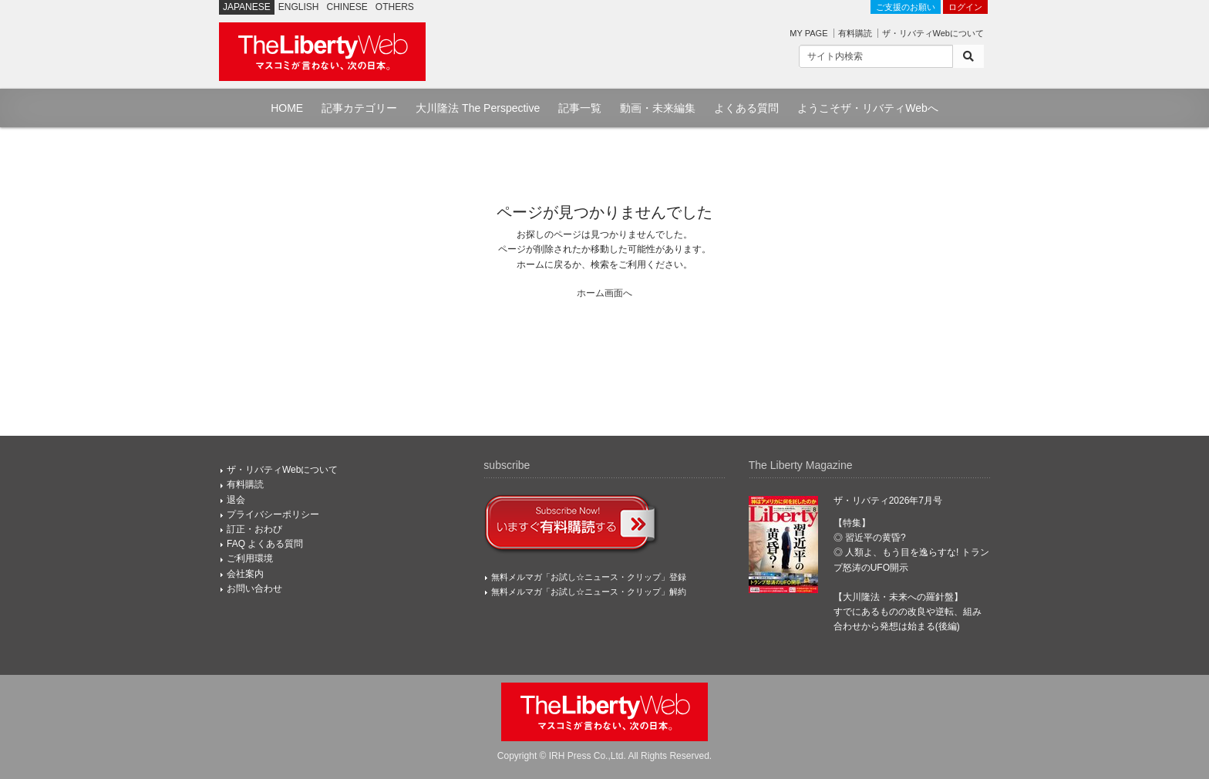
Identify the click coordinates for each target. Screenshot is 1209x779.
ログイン (965, 7)
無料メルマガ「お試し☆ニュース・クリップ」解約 (588, 591)
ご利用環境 (250, 558)
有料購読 (855, 33)
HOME (287, 108)
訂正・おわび (254, 529)
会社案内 (245, 573)
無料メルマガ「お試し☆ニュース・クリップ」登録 (588, 577)
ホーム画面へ (604, 293)
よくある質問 (746, 108)
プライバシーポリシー (273, 514)
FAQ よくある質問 (265, 543)
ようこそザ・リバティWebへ (867, 108)
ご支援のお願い (905, 7)
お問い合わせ (254, 588)
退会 (236, 499)
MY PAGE (808, 33)
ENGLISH (298, 7)
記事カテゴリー (359, 108)
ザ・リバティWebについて (933, 33)
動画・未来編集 (657, 108)
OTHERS (394, 7)
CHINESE (347, 7)
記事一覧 (579, 108)
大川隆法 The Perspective (478, 108)
